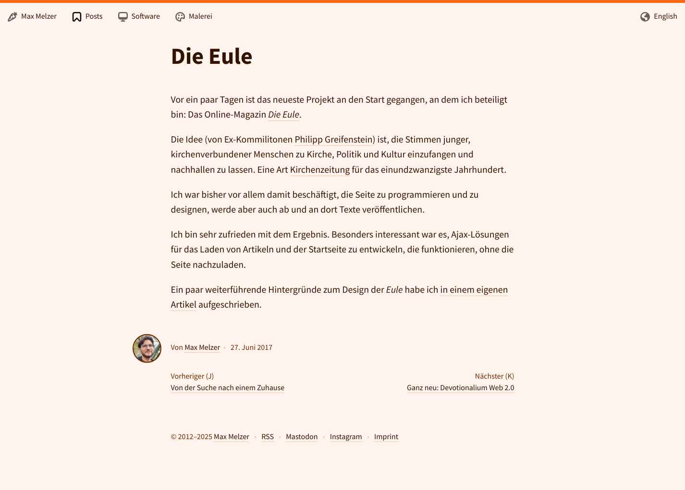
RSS (267, 437)
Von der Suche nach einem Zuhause (228, 388)
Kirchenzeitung (320, 170)
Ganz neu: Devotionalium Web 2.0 (460, 388)
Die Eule (212, 56)
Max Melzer (202, 347)
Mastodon (302, 437)
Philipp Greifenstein (333, 139)
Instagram (346, 437)
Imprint (386, 437)
